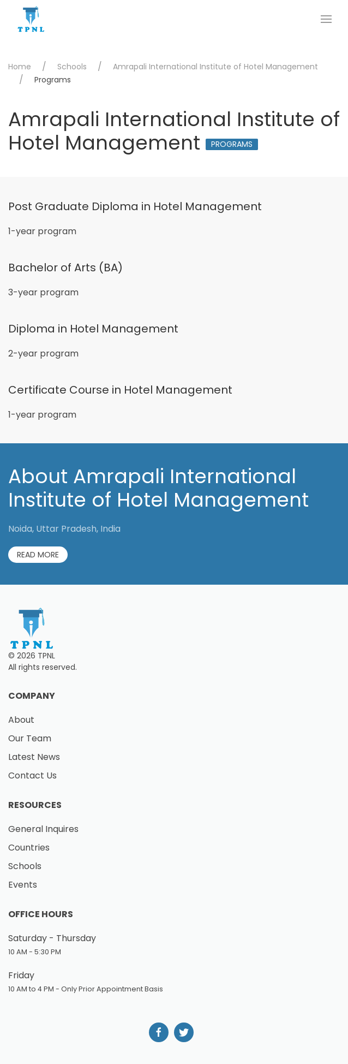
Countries (29, 847)
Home (19, 66)
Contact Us (32, 775)
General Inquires (43, 829)
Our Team (29, 738)
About (21, 720)
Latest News (34, 757)
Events (22, 884)
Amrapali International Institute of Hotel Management (215, 66)
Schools (72, 66)
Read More (38, 554)
